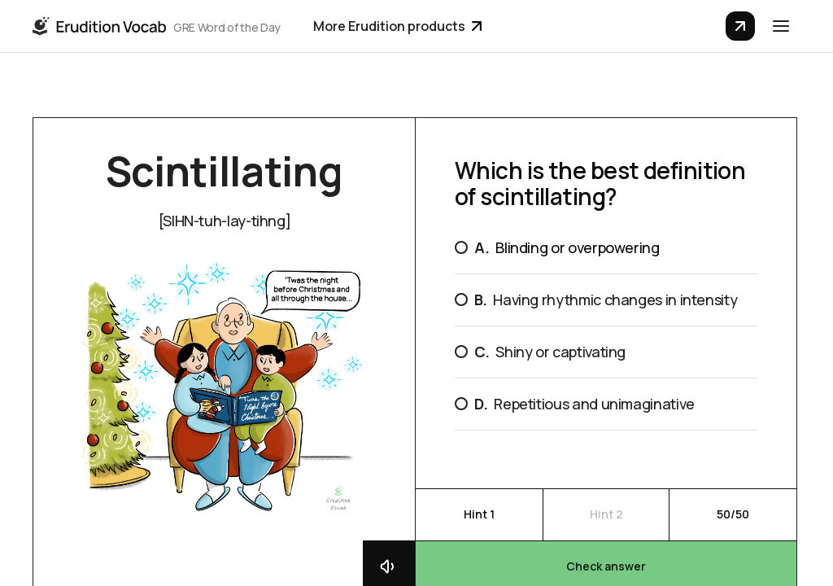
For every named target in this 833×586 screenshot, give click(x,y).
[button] (780, 26)
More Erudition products (397, 26)
